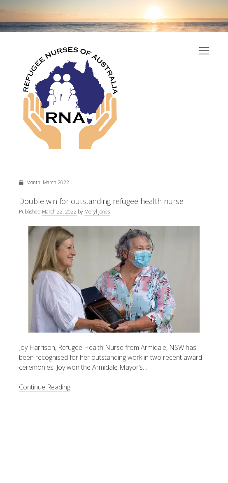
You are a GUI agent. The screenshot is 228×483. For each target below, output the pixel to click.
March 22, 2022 (59, 211)
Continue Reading (44, 387)
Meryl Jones (97, 211)
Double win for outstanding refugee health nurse (101, 201)
